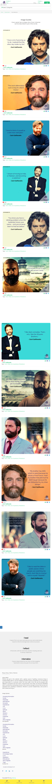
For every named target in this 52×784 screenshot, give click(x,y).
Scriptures (5, 716)
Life (13, 69)
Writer (10, 69)
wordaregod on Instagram (13, 772)
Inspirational (17, 69)
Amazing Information (8, 696)
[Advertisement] (26, 309)
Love (4, 708)
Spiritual (5, 709)
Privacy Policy (5, 673)
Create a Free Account (40, 3)
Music (4, 711)
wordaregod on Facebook (3, 772)
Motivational (23, 69)
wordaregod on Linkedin (10, 772)
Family (4, 698)
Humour (5, 714)
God (4, 718)
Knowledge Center (8, 754)
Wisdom (5, 713)
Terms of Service (13, 673)
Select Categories (7, 7)
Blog (35, 3)
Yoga (4, 762)
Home (2, 12)
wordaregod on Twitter (6, 772)
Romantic (5, 703)
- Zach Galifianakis (7, 67)
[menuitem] (7, 781)
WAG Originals (6, 719)
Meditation (5, 757)
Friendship (5, 700)
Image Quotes (7, 12)
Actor (7, 69)
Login (46, 3)
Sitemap (14, 778)
